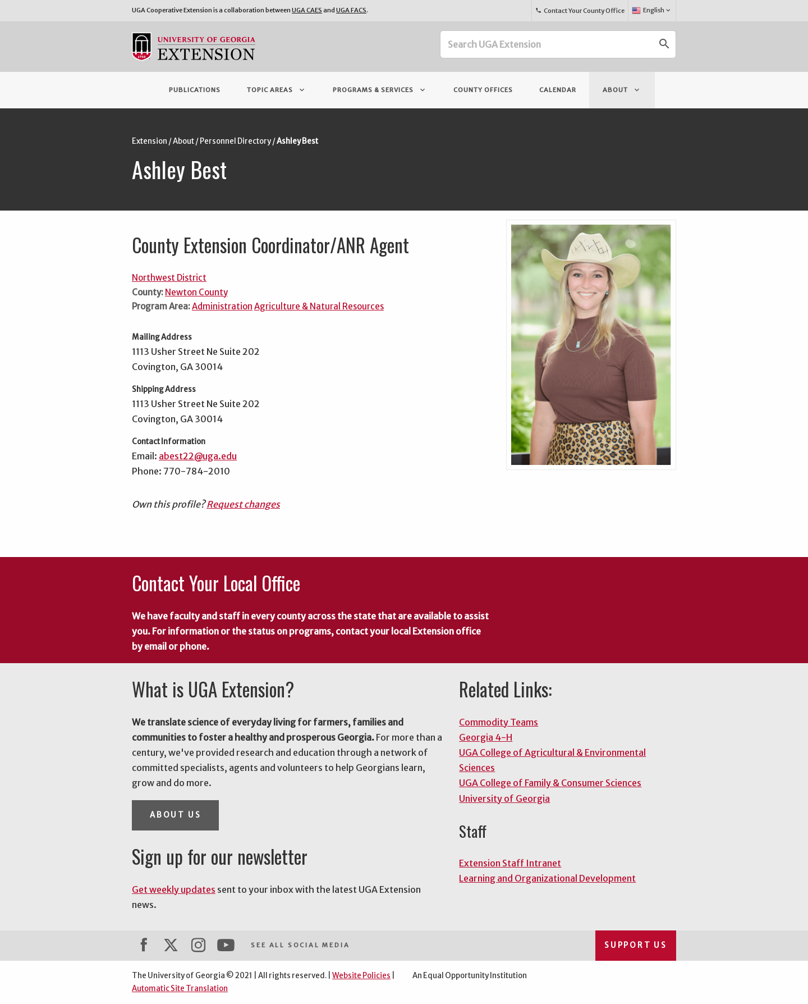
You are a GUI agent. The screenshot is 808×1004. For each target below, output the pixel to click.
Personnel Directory (235, 141)
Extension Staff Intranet (510, 863)
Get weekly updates (173, 889)
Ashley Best (297, 141)
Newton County (196, 292)
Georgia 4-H (485, 737)
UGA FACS (351, 10)
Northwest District (169, 277)
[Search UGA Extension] (547, 44)
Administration (222, 306)
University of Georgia (504, 798)
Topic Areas (276, 89)
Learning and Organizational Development (547, 878)
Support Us (635, 945)
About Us (175, 815)
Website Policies (361, 975)
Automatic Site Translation (180, 988)
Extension (149, 141)
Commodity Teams (498, 722)
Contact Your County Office (579, 11)
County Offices (483, 90)
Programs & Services (380, 89)
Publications (195, 90)
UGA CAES (307, 10)
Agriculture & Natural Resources (319, 306)
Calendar (557, 90)
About (622, 89)
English (652, 10)
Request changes (243, 504)
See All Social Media (300, 945)
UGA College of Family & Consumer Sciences (550, 782)
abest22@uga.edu (198, 456)
